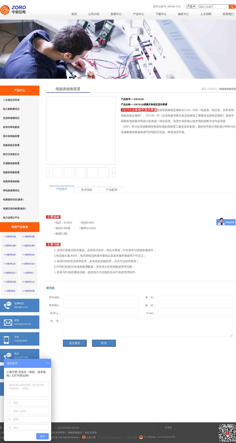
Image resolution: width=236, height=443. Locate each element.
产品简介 (61, 189)
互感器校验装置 (11, 163)
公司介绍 (93, 14)
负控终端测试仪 (11, 118)
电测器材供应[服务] (13, 199)
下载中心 (161, 14)
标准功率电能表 (11, 127)
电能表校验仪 (75, 432)
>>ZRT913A (28, 254)
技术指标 (86, 189)
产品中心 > (213, 89)
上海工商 (91, 437)
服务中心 (183, 14)
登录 (155, 6)
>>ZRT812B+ (10, 245)
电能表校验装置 (11, 172)
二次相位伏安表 (11, 100)
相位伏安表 (91, 432)
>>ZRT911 (28, 272)
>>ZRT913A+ (28, 263)
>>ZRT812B (28, 236)
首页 (74, 14)
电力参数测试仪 (11, 109)
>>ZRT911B (28, 290)
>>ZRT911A (28, 281)
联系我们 (228, 14)
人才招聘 (205, 14)
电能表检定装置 (11, 145)
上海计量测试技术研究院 (52, 432)
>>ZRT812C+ (10, 272)
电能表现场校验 (11, 181)
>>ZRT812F (10, 254)
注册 (161, 6)
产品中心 (138, 14)
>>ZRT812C (10, 263)
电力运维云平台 (11, 217)
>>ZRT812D (10, 281)
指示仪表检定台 (11, 154)
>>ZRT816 (10, 290)
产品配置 (111, 189)
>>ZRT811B (10, 236)
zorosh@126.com (64, 427)
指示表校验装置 (11, 136)
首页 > (204, 89)
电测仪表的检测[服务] (14, 208)
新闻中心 (116, 14)
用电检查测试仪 (11, 190)
